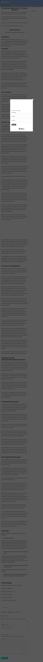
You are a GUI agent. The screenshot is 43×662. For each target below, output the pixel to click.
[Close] (32, 99)
